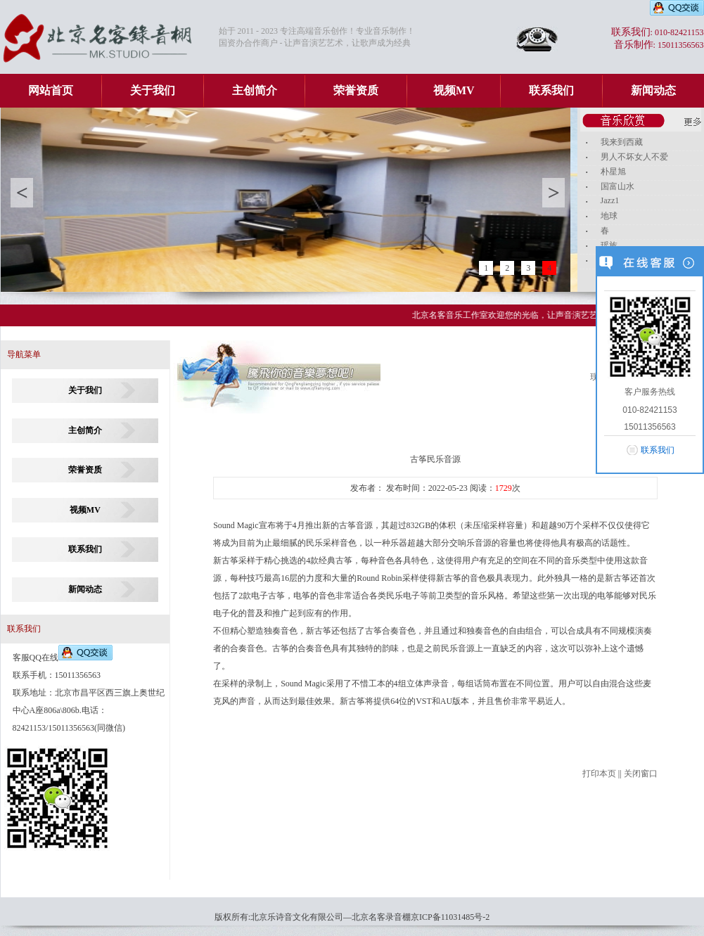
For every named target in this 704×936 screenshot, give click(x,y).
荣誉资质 (355, 90)
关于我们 (152, 90)
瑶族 (609, 245)
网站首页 (50, 90)
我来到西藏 (622, 142)
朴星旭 (613, 172)
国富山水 (617, 186)
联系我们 (551, 90)
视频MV (454, 90)
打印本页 (599, 773)
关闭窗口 (641, 773)
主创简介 (254, 90)
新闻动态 (653, 90)
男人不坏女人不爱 (634, 157)
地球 (609, 216)
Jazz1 (610, 200)
